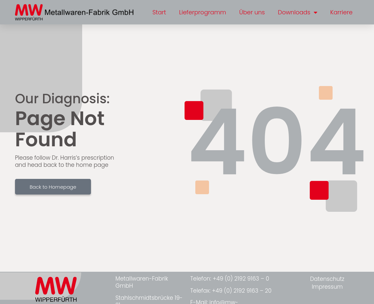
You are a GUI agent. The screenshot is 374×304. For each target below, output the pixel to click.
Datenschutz (327, 279)
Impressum (327, 287)
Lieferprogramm (202, 12)
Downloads (297, 12)
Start (159, 12)
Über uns (252, 12)
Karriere (341, 12)
